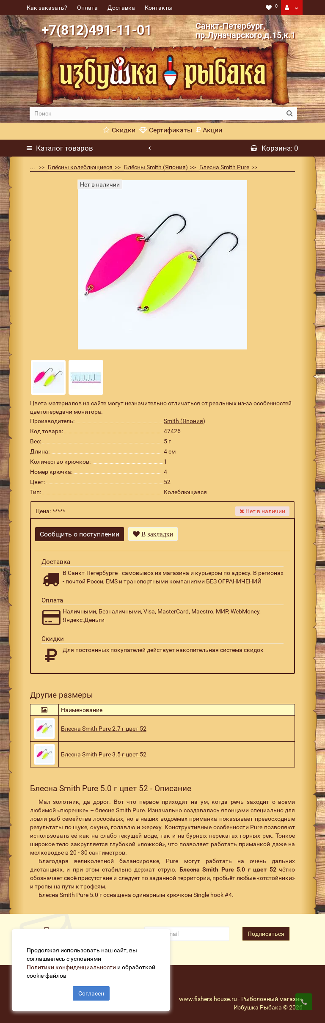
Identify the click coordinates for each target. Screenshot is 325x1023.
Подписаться (266, 932)
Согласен (91, 992)
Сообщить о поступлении (79, 534)
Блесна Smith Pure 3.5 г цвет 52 (103, 753)
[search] (156, 113)
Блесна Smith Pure (224, 167)
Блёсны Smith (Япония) (156, 167)
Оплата (87, 7)
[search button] (289, 113)
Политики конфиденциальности (72, 966)
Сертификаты (165, 130)
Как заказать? (47, 7)
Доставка (121, 7)
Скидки (119, 130)
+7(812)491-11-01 (96, 30)
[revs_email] (186, 932)
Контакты (159, 7)
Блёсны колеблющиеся (80, 167)
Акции (209, 130)
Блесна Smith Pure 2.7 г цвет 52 (103, 727)
